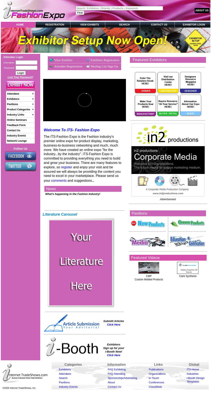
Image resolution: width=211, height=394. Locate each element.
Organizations (157, 373)
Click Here (113, 324)
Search (63, 378)
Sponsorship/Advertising (122, 378)
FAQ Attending (116, 373)
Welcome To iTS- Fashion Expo (72, 130)
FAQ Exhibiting (117, 369)
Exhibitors (65, 369)
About (111, 382)
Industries (192, 373)
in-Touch (154, 378)
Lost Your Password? (20, 77)
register (66, 167)
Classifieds (155, 386)
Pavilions (64, 382)
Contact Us (114, 386)
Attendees (65, 373)
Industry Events (68, 386)
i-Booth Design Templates (196, 379)
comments (59, 180)
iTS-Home (193, 369)
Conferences (156, 382)
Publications (156, 369)
